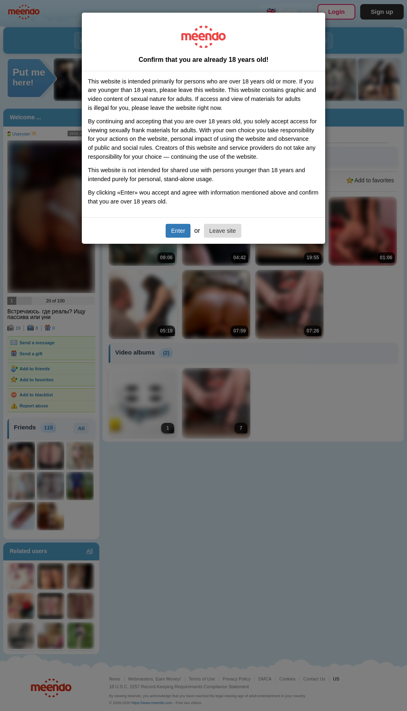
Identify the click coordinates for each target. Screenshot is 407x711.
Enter (178, 231)
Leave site (222, 231)
